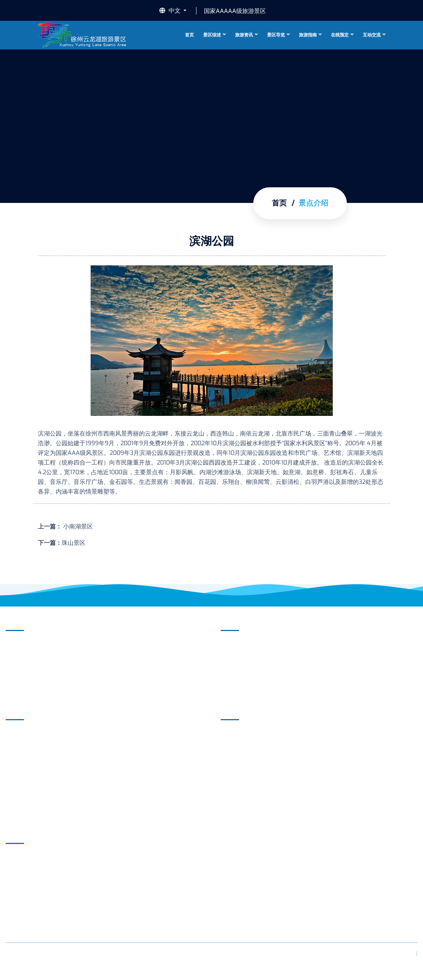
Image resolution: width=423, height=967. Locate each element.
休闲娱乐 (238, 781)
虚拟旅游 (23, 747)
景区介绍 (23, 646)
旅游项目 (238, 735)
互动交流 (372, 35)
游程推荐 (238, 747)
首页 (189, 35)
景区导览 (276, 35)
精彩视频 (23, 669)
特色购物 (238, 793)
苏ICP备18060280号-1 (142, 955)
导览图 (20, 758)
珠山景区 (73, 543)
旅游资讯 (244, 35)
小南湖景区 (77, 526)
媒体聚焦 (238, 658)
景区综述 (212, 35)
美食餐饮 (238, 770)
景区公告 (238, 646)
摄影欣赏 (23, 681)
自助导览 (23, 735)
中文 (170, 10)
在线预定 (340, 35)
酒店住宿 (238, 758)
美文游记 (238, 804)
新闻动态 (238, 669)
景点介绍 (23, 658)
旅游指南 (308, 35)
